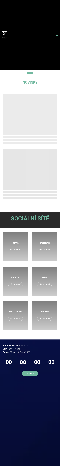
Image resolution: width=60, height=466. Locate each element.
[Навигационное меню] (57, 35)
